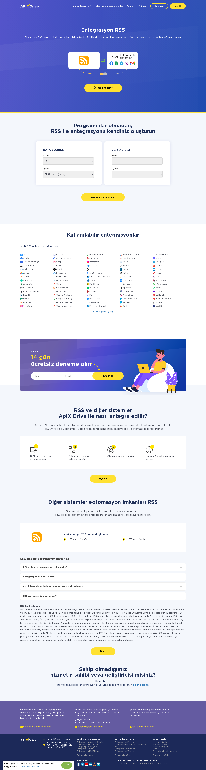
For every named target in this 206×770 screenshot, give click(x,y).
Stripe (158, 258)
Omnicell (127, 276)
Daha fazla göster (85, 755)
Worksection (161, 284)
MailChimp (94, 284)
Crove (59, 265)
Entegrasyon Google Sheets (90, 742)
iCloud (159, 302)
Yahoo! (159, 291)
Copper (59, 262)
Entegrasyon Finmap (124, 742)
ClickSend (27, 306)
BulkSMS (27, 302)
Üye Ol (178, 6)
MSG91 (92, 280)
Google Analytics (64, 295)
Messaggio (94, 302)
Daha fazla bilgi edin (30, 766)
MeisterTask (94, 299)
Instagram (94, 262)
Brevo (26, 299)
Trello (158, 269)
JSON (92, 269)
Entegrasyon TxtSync (125, 751)
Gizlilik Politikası (160, 744)
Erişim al (108, 376)
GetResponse (62, 280)
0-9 (165, 763)
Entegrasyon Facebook (88, 744)
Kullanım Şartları (160, 742)
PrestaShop (128, 295)
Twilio (158, 273)
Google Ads (61, 291)
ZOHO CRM (161, 295)
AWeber (27, 258)
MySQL (126, 269)
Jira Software (95, 273)
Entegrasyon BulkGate (125, 749)
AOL (25, 254)
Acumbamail (29, 265)
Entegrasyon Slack (85, 749)
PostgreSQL (128, 291)
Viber (158, 276)
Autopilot (27, 280)
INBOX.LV (93, 258)
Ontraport (127, 280)
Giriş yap (159, 6)
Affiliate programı (161, 747)
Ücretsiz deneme (103, 88)
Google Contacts (64, 306)
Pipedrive (127, 288)
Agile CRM (28, 269)
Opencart (127, 284)
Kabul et (66, 765)
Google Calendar (64, 302)
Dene (103, 651)
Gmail (59, 284)
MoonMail (127, 262)
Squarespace (162, 254)
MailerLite (93, 288)
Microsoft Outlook (97, 306)
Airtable (27, 273)
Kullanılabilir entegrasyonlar (108, 6)
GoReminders (62, 288)
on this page (141, 685)
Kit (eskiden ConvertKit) (100, 276)
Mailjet (92, 295)
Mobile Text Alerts (131, 254)
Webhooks (161, 280)
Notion (126, 273)
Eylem (46, 169)
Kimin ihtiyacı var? (81, 6)
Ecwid (59, 269)
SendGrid (127, 302)
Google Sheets (96, 254)
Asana (26, 276)
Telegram (160, 262)
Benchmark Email (31, 291)
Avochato (27, 284)
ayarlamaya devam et (103, 197)
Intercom (93, 265)
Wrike (158, 288)
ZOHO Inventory (163, 299)
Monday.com (129, 258)
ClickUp (59, 254)
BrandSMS (28, 295)
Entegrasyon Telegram (87, 747)
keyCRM (159, 306)
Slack (125, 306)
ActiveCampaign (31, 262)
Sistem (46, 155)
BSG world (28, 288)
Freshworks (61, 276)
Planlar (130, 6)
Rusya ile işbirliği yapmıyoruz (166, 751)
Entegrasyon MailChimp (88, 751)
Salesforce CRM (130, 299)
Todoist (159, 265)
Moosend (127, 265)
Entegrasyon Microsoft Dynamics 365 (130, 746)
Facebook (61, 273)
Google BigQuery (64, 299)
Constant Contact (64, 258)
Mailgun (93, 291)
